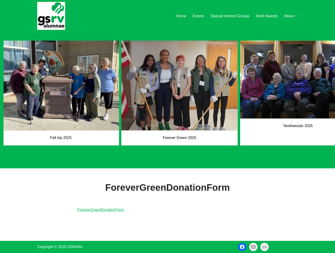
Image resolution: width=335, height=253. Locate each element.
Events (198, 16)
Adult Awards (267, 16)
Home (181, 16)
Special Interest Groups (230, 16)
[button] (296, 16)
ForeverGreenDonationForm (100, 210)
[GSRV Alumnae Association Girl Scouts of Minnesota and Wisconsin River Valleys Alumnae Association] (51, 16)
